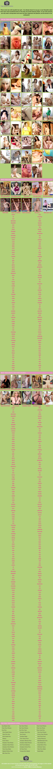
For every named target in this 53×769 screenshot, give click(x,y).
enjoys (40, 248)
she (13, 330)
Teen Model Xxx (41, 742)
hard (40, 271)
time (13, 357)
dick (40, 244)
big (40, 227)
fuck (40, 254)
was (40, 361)
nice (13, 304)
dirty (40, 246)
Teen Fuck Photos (41, 726)
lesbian (40, 290)
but (40, 235)
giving (39, 264)
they (40, 353)
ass (40, 218)
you (40, 369)
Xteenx (4, 738)
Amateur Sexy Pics (25, 732)
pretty (13, 321)
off (39, 306)
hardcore (13, 273)
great (13, 269)
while (39, 365)
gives (13, 264)
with (13, 369)
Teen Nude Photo (7, 732)
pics (13, 315)
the (13, 348)
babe (39, 220)
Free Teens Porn (24, 738)
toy (13, 359)
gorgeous (39, 267)
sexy (40, 327)
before (39, 225)
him (13, 279)
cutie (13, 244)
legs (13, 290)
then (40, 350)
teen (40, 344)
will (40, 367)
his (40, 279)
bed (13, 225)
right (40, 325)
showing (13, 332)
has (40, 273)
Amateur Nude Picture (26, 742)
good (13, 267)
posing (40, 319)
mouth (39, 300)
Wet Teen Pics (6, 753)
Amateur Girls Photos (8, 747)
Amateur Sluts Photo (8, 744)
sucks (39, 340)
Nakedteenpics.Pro (42, 740)
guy (40, 269)
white (13, 367)
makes (39, 298)
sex (13, 327)
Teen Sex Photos (41, 732)
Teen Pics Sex (6, 734)
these (13, 353)
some (39, 334)
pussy (39, 321)
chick (13, 239)
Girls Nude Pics (7, 736)
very (13, 361)
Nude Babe (40, 751)
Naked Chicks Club (8, 751)
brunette (13, 235)
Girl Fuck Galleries (25, 744)
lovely (39, 294)
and (13, 218)
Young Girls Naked (25, 751)
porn (13, 319)
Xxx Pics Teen (23, 730)
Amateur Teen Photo (8, 742)
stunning (39, 338)
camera (13, 237)
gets (13, 260)
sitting (13, 334)
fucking (40, 256)
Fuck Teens (6, 740)
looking (13, 294)
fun (13, 258)
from (40, 252)
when (13, 365)
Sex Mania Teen (6, 726)
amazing (40, 216)
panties (13, 311)
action (13, 214)
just (13, 288)
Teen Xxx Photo (41, 728)
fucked (13, 256)
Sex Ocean (23, 734)
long (40, 292)
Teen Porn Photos (6, 728)
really (13, 323)
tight (40, 355)
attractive (13, 220)
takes (39, 342)
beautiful (13, 223)
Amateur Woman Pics (25, 740)
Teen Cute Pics (41, 730)
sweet (13, 342)
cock (13, 241)
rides (13, 325)
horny (13, 281)
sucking (13, 340)
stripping (39, 336)
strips (13, 338)
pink (40, 315)
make (13, 298)
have (13, 275)
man (13, 300)
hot (40, 281)
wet (40, 363)
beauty (40, 223)
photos (40, 313)
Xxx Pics (4, 730)
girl (13, 262)
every (13, 250)
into (40, 285)
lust (40, 296)
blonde (40, 229)
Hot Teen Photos (23, 728)
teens (13, 346)
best (13, 227)
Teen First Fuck (41, 736)
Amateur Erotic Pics (25, 747)
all (13, 216)
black (13, 229)
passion (40, 311)
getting (40, 260)
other (39, 309)
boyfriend (39, 233)
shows (39, 332)
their (40, 348)
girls (40, 262)
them (13, 350)
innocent (39, 283)
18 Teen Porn (23, 749)
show (39, 330)
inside (13, 285)
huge (13, 283)
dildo (13, 246)
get (40, 258)
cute (40, 241)
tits (40, 357)
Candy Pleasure (41, 738)
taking (13, 344)
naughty (40, 302)
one (13, 309)
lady (40, 288)
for (39, 250)
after (40, 214)
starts (13, 336)
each (13, 248)
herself (40, 277)
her (13, 277)
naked (13, 302)
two (40, 359)
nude (13, 306)
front (13, 254)
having (40, 275)
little (13, 292)
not (40, 304)
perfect (13, 313)
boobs (13, 233)
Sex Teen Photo (23, 726)
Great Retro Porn (41, 744)
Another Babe (23, 736)
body (39, 231)
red (40, 323)
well (13, 363)
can (40, 237)
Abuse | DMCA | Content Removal (32, 767)
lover (13, 296)
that (40, 346)
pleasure (39, 317)
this (13, 355)
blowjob (13, 231)
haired (13, 271)
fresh (13, 252)
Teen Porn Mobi (41, 749)
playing (13, 317)
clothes (40, 239)
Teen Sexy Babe (7, 749)
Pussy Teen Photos (42, 734)
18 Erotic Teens (41, 747)
